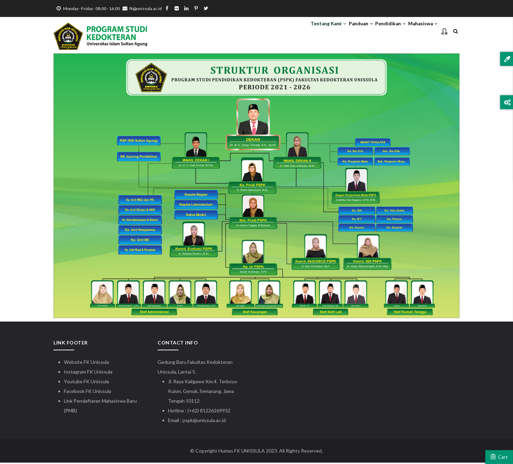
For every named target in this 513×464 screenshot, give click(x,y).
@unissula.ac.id (209, 421)
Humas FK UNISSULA (241, 452)
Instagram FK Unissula (88, 373)
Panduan (340, 31)
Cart (499, 457)
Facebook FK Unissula (87, 392)
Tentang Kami (299, 31)
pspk (188, 421)
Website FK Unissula (86, 363)
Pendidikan (378, 31)
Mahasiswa (419, 31)
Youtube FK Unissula (87, 383)
